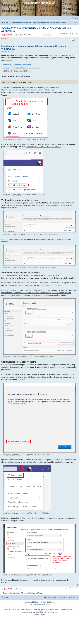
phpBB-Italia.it (45, 604)
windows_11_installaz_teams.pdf (17, 65)
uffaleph (4, 38)
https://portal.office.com (10, 90)
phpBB (32, 602)
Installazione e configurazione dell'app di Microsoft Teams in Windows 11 (36, 29)
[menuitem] (75, 18)
